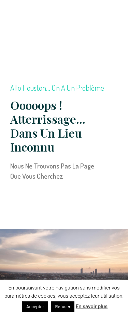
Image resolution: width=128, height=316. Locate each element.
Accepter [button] (35, 306)
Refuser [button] (62, 306)
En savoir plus (92, 306)
